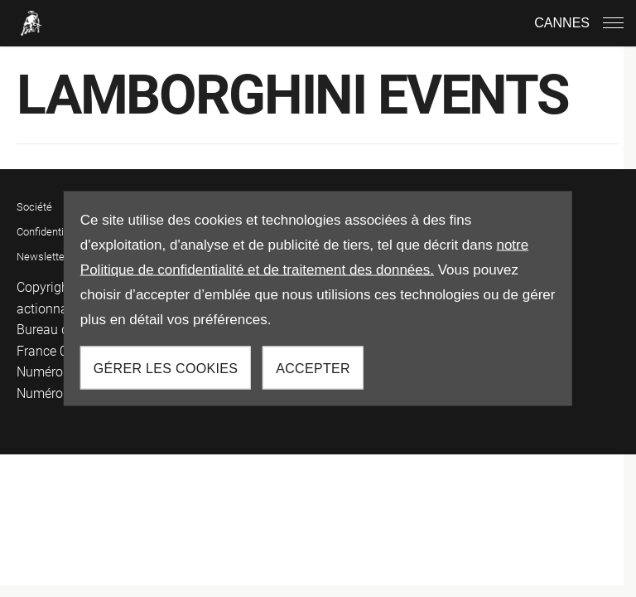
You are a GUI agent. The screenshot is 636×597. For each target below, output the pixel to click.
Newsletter (42, 256)
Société (34, 207)
